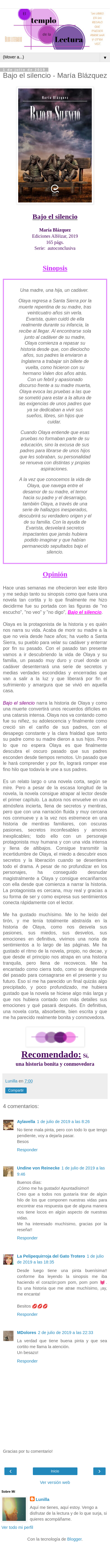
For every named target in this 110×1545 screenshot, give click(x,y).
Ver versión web (55, 1482)
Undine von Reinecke (38, 1168)
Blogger (74, 1539)
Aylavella (26, 1121)
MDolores (26, 1332)
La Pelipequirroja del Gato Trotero (51, 1256)
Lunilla (42, 1499)
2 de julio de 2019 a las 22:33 (65, 1332)
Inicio (55, 1471)
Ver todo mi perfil (17, 1527)
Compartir (16, 1090)
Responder (27, 1149)
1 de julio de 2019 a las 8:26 (63, 1121)
